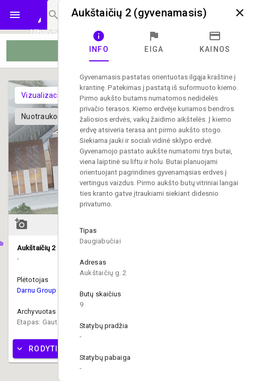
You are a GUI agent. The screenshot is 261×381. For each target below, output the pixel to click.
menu (14, 14)
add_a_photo (21, 223)
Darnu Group (37, 290)
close (239, 12)
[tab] (99, 42)
